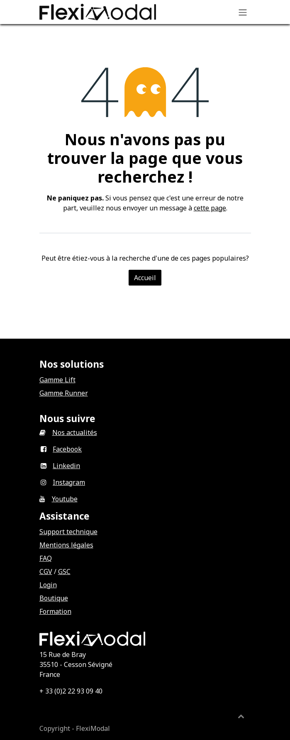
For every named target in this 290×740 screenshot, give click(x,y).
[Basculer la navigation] (242, 12)
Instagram (69, 482)
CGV (45, 571)
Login (48, 584)
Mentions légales (66, 545)
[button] (241, 716)
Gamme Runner (63, 393)
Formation (55, 611)
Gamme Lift (57, 379)
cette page (210, 207)
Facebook (67, 449)
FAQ (45, 558)
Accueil (145, 277)
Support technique (68, 531)
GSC (64, 571)
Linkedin (66, 465)
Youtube (65, 498)
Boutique (53, 598)
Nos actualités (74, 432)
